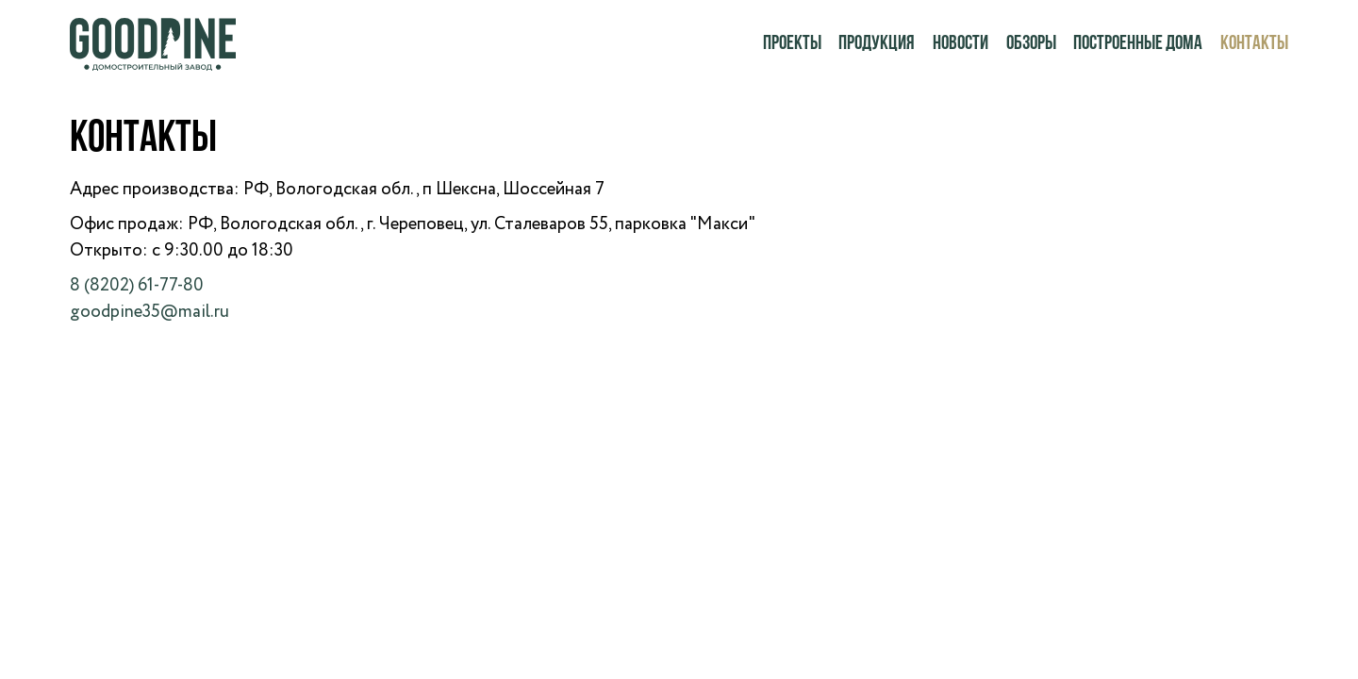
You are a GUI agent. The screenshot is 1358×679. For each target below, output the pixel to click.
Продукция (876, 44)
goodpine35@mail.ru (149, 311)
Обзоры (1031, 44)
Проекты (792, 44)
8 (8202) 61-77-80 (137, 285)
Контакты (1254, 44)
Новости (960, 44)
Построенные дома (1137, 44)
